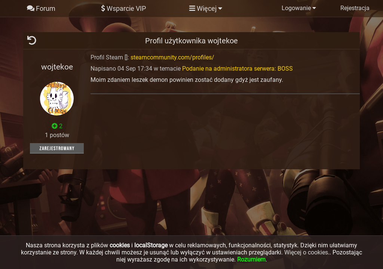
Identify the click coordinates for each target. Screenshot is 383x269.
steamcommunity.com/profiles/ (172, 57)
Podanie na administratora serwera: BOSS (237, 68)
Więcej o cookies (306, 252)
